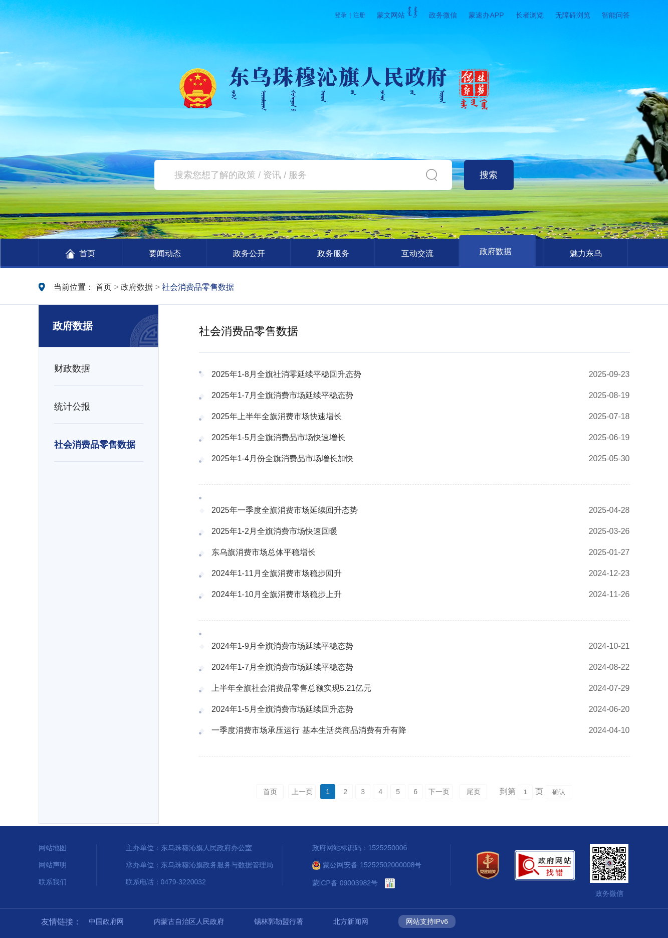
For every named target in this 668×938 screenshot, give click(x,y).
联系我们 (53, 881)
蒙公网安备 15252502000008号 (367, 865)
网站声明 (53, 865)
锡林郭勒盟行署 (278, 921)
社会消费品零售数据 (198, 287)
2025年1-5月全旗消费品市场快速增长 (278, 437)
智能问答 (616, 15)
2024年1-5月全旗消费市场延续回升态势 (282, 709)
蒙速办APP (486, 15)
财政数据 (72, 368)
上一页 (302, 792)
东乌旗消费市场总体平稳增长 (263, 552)
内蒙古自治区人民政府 (189, 921)
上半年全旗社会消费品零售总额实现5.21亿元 (291, 688)
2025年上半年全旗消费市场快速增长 (276, 416)
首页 (80, 254)
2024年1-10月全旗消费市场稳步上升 (276, 594)
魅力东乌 (586, 253)
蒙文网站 (397, 15)
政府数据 (496, 251)
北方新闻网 (350, 921)
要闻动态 (165, 253)
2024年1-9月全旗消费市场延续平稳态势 (282, 646)
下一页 (439, 792)
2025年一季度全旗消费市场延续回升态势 (284, 510)
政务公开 (249, 253)
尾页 (474, 792)
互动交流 (417, 253)
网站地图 (53, 847)
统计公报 (72, 407)
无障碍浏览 (572, 15)
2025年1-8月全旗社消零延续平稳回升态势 (286, 374)
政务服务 (333, 253)
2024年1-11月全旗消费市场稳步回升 (276, 573)
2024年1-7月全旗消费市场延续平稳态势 (282, 667)
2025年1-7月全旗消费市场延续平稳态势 (282, 395)
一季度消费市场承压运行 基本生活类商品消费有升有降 (308, 730)
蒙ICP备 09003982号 (345, 883)
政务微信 (443, 15)
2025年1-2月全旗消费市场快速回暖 (274, 531)
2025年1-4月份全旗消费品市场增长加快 (282, 458)
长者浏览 (530, 15)
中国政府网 (106, 921)
